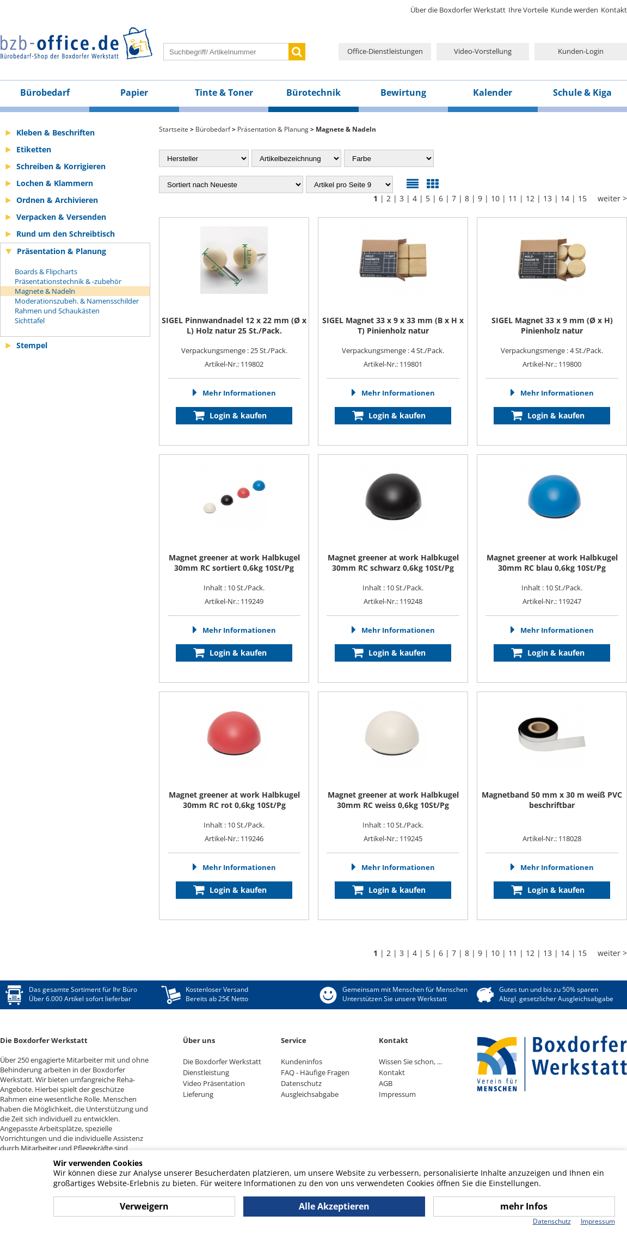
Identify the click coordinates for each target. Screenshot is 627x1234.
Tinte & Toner (224, 92)
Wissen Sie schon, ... (410, 1061)
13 (547, 198)
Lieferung (198, 1094)
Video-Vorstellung (483, 51)
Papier (134, 92)
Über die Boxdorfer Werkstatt (458, 10)
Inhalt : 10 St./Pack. (234, 572)
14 (565, 198)
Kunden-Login (581, 51)
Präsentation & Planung (61, 251)
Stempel (31, 345)
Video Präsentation (214, 1083)
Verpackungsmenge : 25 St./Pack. (234, 335)
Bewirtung (403, 92)
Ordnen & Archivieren (57, 200)
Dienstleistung (206, 1072)
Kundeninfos (301, 1061)
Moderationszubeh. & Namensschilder (77, 301)
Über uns (199, 1040)
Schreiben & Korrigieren (61, 166)
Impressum (397, 1094)
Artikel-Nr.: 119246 (234, 838)
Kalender (492, 92)
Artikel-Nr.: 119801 (393, 364)
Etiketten (33, 149)
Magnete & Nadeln (45, 291)
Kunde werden (574, 10)
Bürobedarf (45, 92)
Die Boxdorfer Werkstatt (222, 1061)
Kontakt (614, 10)
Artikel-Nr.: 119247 (551, 601)
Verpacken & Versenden (61, 217)
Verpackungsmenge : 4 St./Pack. (393, 335)
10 (495, 198)
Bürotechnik (313, 92)
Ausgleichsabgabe (310, 1094)
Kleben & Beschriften (55, 132)
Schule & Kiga (582, 92)
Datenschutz (301, 1083)
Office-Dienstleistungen (385, 51)
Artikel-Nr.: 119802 (234, 364)
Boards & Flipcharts (46, 271)
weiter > (612, 198)
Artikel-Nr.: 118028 (551, 838)
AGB (385, 1083)
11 (512, 198)
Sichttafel (30, 320)
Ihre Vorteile (528, 10)
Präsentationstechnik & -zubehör (68, 281)
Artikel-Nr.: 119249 (234, 601)
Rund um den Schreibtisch (65, 234)
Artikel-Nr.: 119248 (393, 601)
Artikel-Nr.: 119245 (393, 838)
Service (293, 1040)
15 (582, 198)
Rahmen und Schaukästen (57, 311)
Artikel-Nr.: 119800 (551, 364)
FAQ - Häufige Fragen (315, 1072)
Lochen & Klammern (54, 183)
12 (530, 198)
